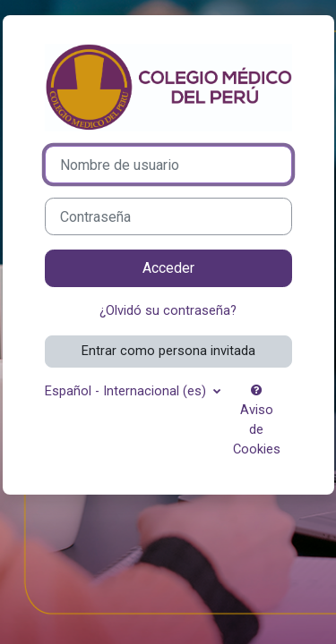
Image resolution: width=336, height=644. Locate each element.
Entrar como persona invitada (168, 351)
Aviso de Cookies (256, 420)
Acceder (168, 267)
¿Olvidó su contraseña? (168, 310)
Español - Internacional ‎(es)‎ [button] (127, 391)
